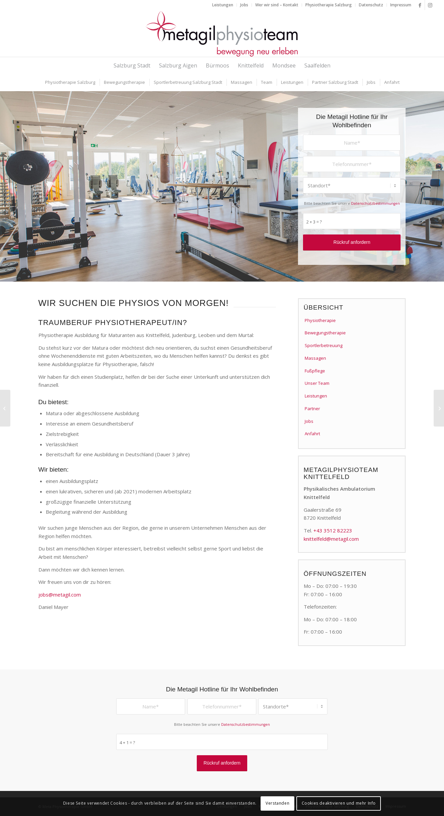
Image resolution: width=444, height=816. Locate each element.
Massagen (315, 358)
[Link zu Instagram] (430, 5)
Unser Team (317, 383)
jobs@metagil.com (59, 594)
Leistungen (316, 396)
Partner (312, 408)
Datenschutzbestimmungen (375, 203)
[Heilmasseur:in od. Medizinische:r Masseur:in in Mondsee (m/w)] (439, 408)
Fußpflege (315, 371)
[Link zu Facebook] (420, 5)
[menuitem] (223, 5)
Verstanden (277, 803)
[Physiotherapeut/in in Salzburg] (5, 408)
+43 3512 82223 (332, 530)
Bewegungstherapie (325, 333)
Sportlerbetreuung (323, 345)
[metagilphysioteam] (222, 33)
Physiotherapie (320, 320)
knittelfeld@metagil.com (331, 538)
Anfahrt (312, 434)
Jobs (309, 421)
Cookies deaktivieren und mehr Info (339, 803)
